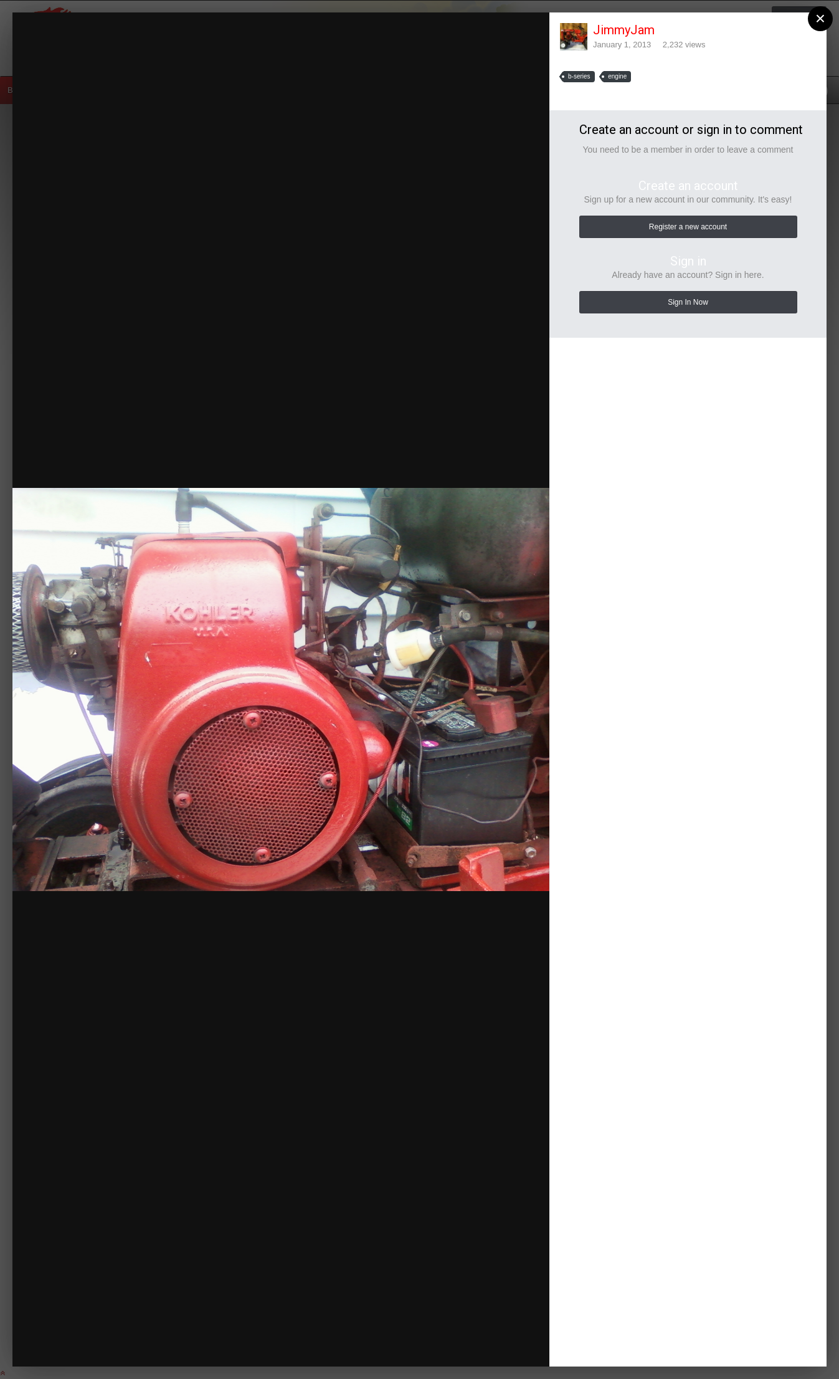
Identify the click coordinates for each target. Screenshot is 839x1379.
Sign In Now (688, 302)
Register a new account (688, 226)
